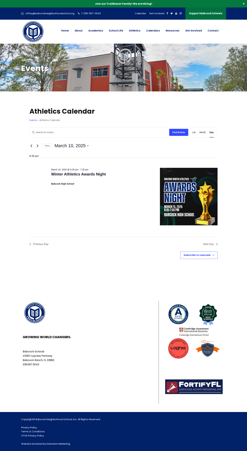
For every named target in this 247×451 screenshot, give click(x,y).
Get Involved (156, 13)
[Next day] (38, 146)
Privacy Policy (29, 427)
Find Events (178, 132)
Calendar (140, 13)
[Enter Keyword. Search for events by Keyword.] (99, 132)
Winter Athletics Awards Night (78, 174)
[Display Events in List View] (194, 132)
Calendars (153, 30)
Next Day (210, 244)
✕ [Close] (244, 4)
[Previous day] (31, 146)
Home (65, 30)
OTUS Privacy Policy (32, 435)
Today (47, 146)
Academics (95, 30)
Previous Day (39, 244)
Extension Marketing (58, 443)
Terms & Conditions (33, 431)
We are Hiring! (142, 4)
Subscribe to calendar (197, 255)
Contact (213, 30)
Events (33, 120)
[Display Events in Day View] (212, 132)
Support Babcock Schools (205, 13)
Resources (172, 30)
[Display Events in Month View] (202, 132)
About (79, 30)
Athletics (134, 30)
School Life (116, 30)
